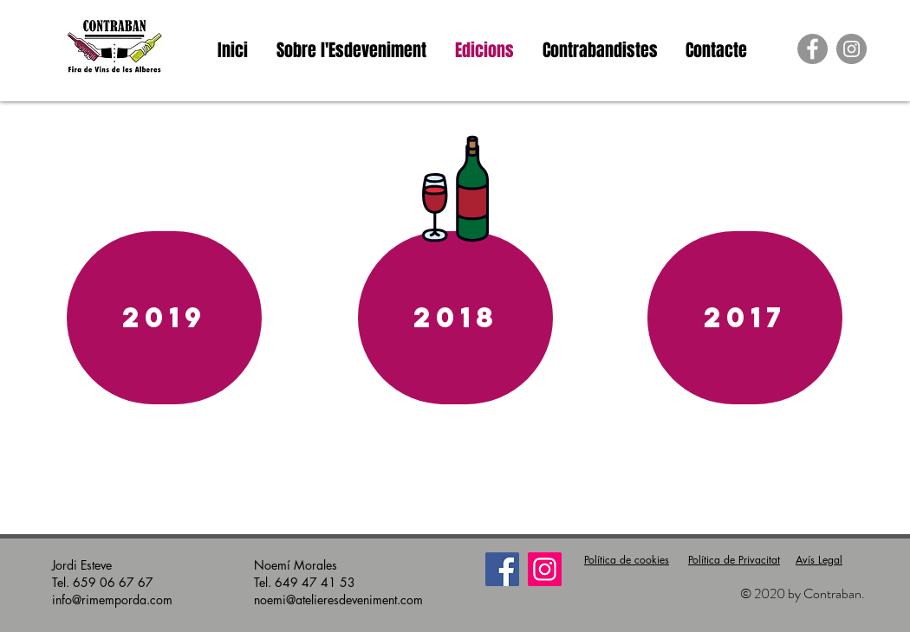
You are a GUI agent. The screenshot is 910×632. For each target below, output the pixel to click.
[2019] (164, 317)
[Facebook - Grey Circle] (812, 49)
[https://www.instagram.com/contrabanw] (851, 49)
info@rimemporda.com (112, 599)
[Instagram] (545, 569)
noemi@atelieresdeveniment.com (338, 599)
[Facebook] (502, 569)
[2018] (455, 317)
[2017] (744, 317)
